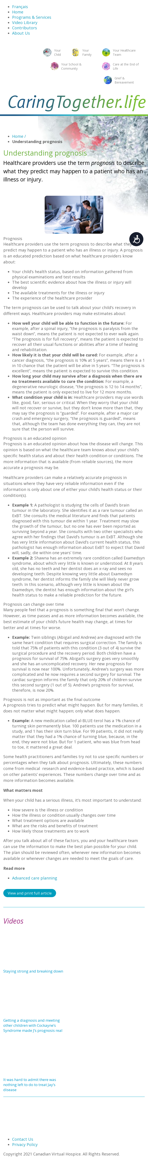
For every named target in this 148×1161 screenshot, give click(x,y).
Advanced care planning (34, 878)
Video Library (24, 22)
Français (20, 6)
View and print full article (30, 893)
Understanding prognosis (37, 141)
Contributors (24, 27)
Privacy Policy (25, 1144)
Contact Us (22, 1139)
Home (17, 12)
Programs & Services (31, 17)
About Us (21, 33)
